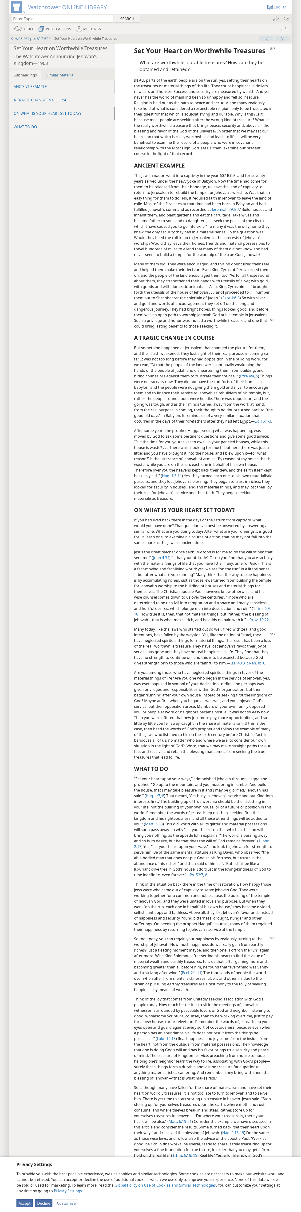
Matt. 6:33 (154, 824)
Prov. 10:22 (259, 619)
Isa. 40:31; (239, 663)
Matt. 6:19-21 (180, 1121)
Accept (25, 1203)
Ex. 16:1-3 (263, 421)
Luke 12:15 (166, 1038)
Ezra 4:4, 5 (249, 376)
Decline (43, 1203)
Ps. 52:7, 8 (198, 874)
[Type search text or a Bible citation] (60, 18)
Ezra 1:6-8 (231, 297)
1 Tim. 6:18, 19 (184, 1155)
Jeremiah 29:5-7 (225, 209)
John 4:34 (161, 557)
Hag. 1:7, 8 (155, 795)
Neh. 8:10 (256, 663)
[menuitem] (286, 18)
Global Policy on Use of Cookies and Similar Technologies (165, 1185)
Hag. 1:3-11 (172, 475)
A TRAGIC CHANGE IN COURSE (40, 100)
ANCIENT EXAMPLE (30, 86)
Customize (66, 1203)
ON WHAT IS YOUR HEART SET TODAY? (47, 113)
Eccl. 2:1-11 (191, 972)
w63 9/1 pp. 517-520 (31, 38)
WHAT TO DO (25, 126)
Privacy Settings (68, 1190)
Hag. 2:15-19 (233, 1132)
